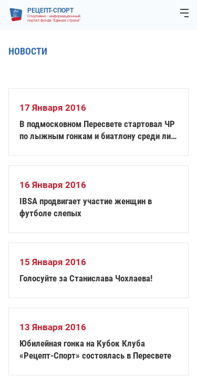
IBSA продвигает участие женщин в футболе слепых (85, 207)
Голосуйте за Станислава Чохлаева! (85, 278)
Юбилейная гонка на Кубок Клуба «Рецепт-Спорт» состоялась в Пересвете (95, 349)
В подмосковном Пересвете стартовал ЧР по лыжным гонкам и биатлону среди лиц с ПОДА (97, 130)
